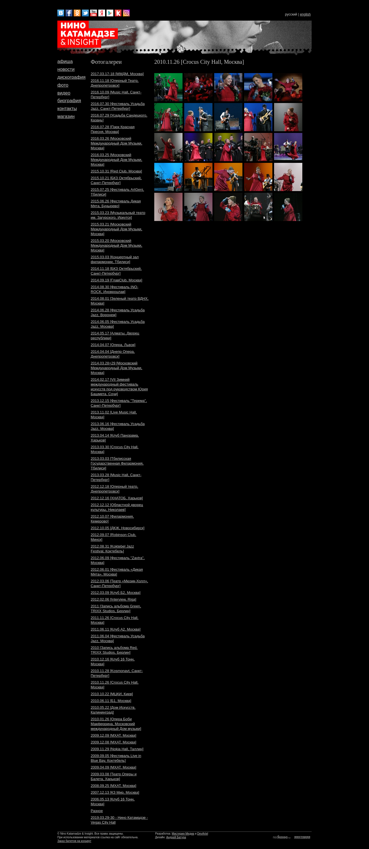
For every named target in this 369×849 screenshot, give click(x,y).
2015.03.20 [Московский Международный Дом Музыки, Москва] (116, 245)
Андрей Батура (176, 837)
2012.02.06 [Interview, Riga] (113, 599)
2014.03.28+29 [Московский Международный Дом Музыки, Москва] (116, 368)
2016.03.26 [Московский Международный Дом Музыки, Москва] (116, 143)
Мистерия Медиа (183, 833)
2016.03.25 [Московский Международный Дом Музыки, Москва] (116, 160)
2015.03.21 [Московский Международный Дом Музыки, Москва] (116, 229)
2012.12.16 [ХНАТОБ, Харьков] (117, 498)
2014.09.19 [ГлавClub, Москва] (116, 280)
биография (69, 100)
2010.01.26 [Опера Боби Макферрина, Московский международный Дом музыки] (116, 724)
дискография (71, 77)
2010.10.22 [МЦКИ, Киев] (112, 694)
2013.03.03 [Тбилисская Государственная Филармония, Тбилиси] (117, 463)
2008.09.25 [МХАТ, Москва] (113, 786)
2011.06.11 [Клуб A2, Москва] (115, 629)
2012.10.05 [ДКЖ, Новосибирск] (117, 528)
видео (63, 92)
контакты (67, 108)
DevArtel (202, 833)
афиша (65, 61)
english (305, 14)
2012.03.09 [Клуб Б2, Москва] (115, 592)
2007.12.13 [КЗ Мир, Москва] (115, 792)
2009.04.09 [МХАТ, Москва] (113, 767)
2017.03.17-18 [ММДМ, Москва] (117, 74)
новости (66, 69)
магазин (66, 116)
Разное (97, 811)
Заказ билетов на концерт (74, 841)
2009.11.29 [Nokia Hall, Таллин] (117, 749)
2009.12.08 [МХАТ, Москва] (113, 742)
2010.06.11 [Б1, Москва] (111, 701)
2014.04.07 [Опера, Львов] (113, 345)
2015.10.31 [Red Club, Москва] (116, 171)
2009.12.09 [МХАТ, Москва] (113, 735)
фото (62, 84)
